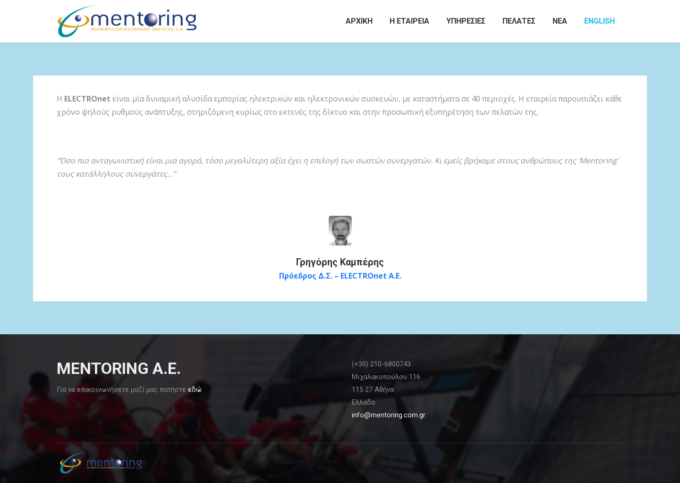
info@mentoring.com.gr (388, 415)
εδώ (195, 389)
